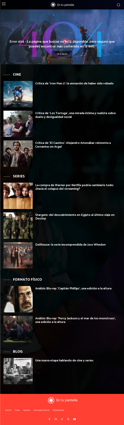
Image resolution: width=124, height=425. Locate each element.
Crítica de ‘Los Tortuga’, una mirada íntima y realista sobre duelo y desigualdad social (75, 115)
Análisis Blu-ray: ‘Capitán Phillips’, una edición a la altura (73, 288)
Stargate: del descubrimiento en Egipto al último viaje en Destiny (75, 216)
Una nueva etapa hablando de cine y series (64, 360)
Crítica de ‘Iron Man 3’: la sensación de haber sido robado (74, 83)
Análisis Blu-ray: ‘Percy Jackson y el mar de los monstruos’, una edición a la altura (75, 320)
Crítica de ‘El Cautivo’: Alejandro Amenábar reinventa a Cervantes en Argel (73, 144)
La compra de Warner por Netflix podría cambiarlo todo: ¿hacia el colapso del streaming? (74, 187)
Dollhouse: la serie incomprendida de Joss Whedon (70, 244)
